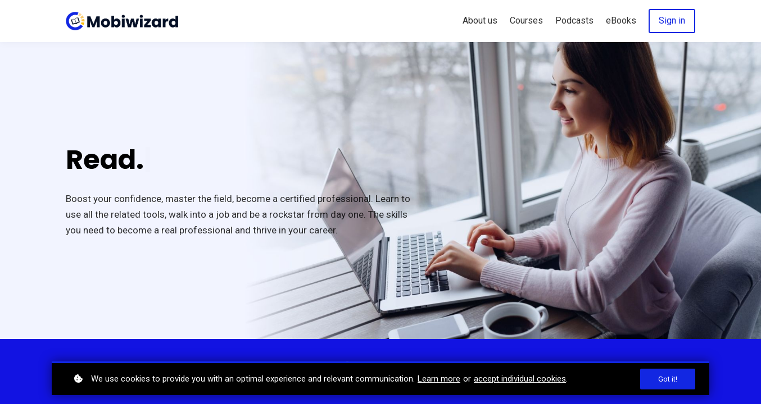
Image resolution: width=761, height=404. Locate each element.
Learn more (439, 379)
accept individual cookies (520, 379)
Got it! (667, 379)
